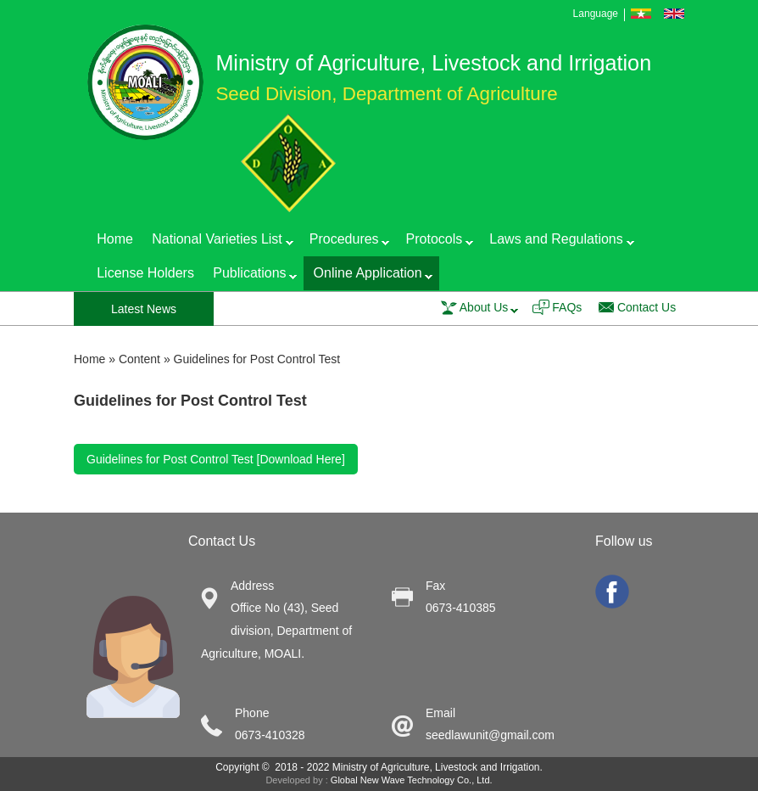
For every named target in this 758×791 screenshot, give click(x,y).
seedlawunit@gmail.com (490, 735)
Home (115, 239)
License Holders (145, 273)
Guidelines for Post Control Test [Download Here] (215, 459)
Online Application (368, 276)
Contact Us (646, 307)
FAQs (567, 307)
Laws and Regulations (556, 242)
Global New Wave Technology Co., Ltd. (412, 780)
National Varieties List (217, 242)
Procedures (345, 242)
